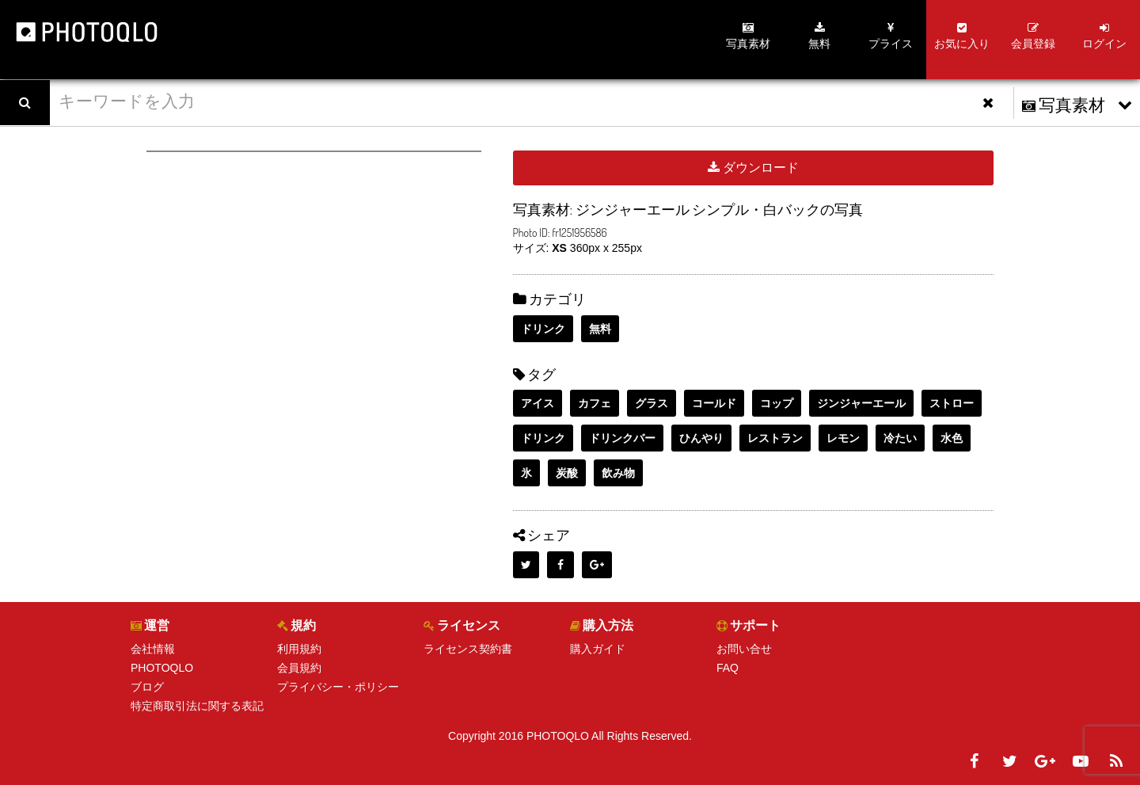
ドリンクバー (622, 438)
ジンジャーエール (861, 403)
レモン (843, 438)
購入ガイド (597, 648)
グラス (651, 403)
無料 (600, 328)
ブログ (147, 686)
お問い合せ (744, 648)
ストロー (951, 403)
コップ (776, 403)
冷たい (900, 438)
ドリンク (543, 328)
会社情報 (153, 648)
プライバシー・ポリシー (338, 686)
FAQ (727, 667)
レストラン (775, 438)
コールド (714, 403)
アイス (537, 403)
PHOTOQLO (162, 667)
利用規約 (299, 648)
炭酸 (567, 473)
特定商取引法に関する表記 (197, 705)
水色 (951, 438)
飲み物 (618, 473)
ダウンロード (753, 167)
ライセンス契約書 (468, 648)
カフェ (594, 403)
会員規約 (299, 667)
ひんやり (701, 438)
